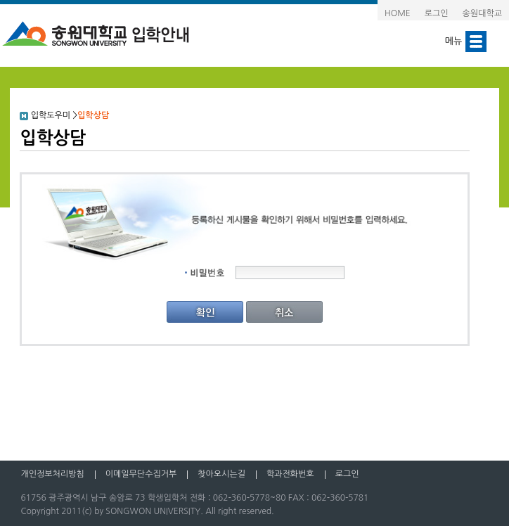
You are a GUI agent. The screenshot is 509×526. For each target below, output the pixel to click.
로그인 (437, 13)
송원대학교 (482, 13)
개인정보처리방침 (52, 474)
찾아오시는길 (221, 474)
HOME (398, 13)
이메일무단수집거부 (141, 474)
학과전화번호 (290, 474)
